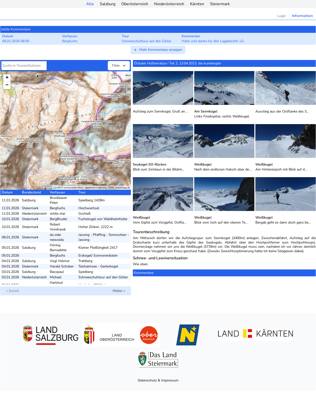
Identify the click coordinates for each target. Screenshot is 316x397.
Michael (55, 277)
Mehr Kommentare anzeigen (157, 49)
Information (302, 16)
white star (57, 213)
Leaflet (57, 187)
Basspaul (57, 271)
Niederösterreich (169, 4)
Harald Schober (62, 266)
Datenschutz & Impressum (158, 380)
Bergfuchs (57, 208)
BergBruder (58, 219)
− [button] (7, 85)
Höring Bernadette (58, 247)
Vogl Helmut (60, 261)
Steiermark (220, 4)
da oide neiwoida (57, 237)
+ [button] (7, 78)
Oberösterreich (134, 4)
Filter (119, 65)
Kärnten (197, 4)
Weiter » (118, 290)
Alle (90, 4)
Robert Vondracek (58, 227)
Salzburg (107, 4)
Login (281, 16)
